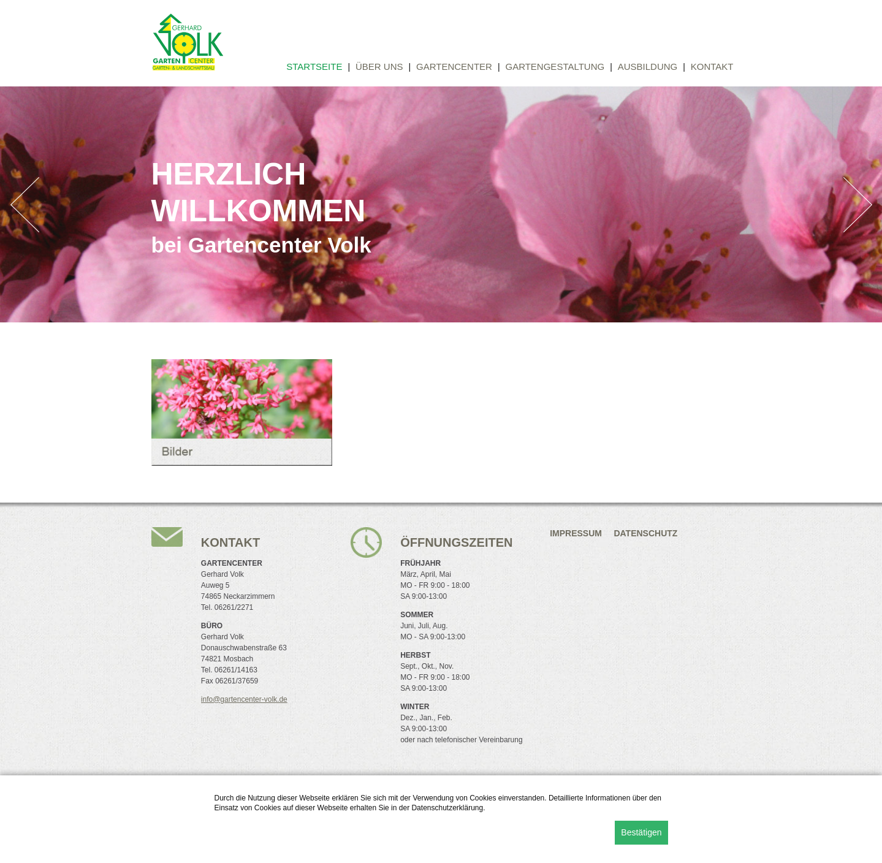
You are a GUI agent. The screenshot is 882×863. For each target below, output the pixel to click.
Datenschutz (645, 533)
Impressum (576, 533)
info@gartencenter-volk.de (244, 699)
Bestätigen (641, 832)
